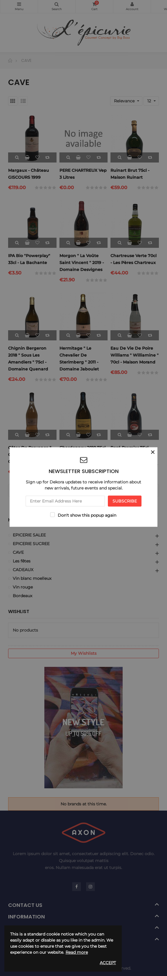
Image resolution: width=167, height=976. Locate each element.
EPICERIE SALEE (29, 535)
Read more (77, 952)
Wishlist (18, 611)
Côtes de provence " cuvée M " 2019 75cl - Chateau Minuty (30, 454)
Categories (19, 4)
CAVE (18, 552)
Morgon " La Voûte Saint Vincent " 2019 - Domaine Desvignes (81, 262)
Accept (108, 962)
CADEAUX (23, 569)
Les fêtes (21, 561)
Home (14, 520)
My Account (132, 4)
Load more (83, 490)
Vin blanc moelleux (32, 578)
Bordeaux (22, 595)
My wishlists (84, 653)
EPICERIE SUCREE (31, 543)
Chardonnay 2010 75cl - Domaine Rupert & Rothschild (82, 454)
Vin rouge (23, 587)
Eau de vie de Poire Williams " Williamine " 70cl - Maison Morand (134, 355)
